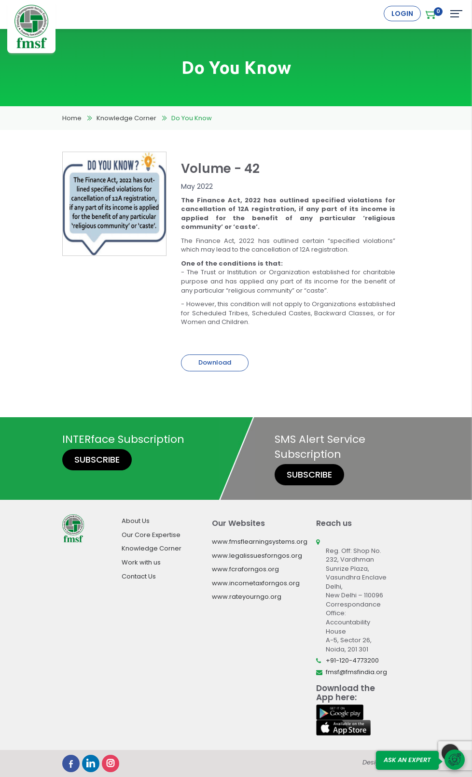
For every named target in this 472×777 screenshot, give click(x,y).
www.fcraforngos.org (245, 569)
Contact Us (139, 576)
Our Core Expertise (151, 534)
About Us (136, 520)
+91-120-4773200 (352, 660)
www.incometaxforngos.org (256, 583)
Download (214, 362)
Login (402, 13)
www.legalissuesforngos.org (257, 555)
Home (72, 118)
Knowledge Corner (126, 118)
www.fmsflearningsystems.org (259, 541)
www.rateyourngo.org (246, 596)
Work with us (141, 562)
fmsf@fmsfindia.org (356, 672)
